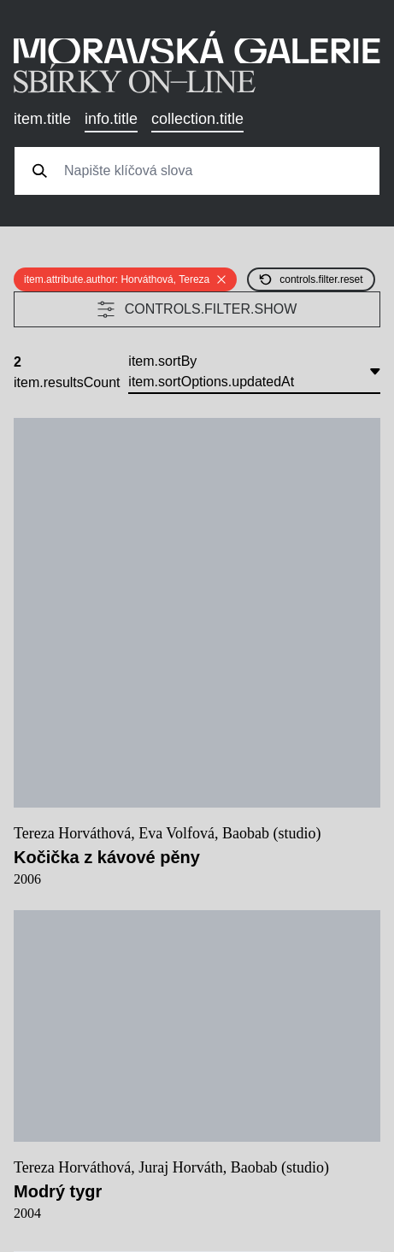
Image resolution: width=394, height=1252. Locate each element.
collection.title (197, 118)
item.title (42, 118)
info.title (111, 118)
